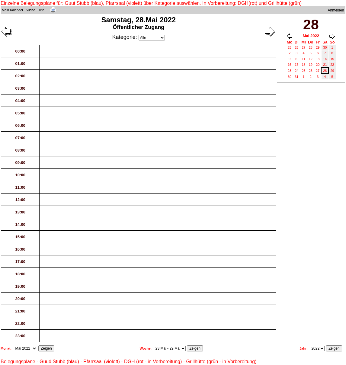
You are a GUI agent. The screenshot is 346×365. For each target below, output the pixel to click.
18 (303, 64)
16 (289, 64)
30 (325, 47)
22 (332, 64)
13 (317, 59)
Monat (5, 348)
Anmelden (336, 10)
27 (303, 47)
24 (296, 70)
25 (289, 47)
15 (332, 59)
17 (296, 64)
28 (310, 47)
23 (289, 70)
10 (296, 59)
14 (325, 59)
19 (310, 64)
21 (325, 64)
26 (296, 47)
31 (296, 76)
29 (317, 47)
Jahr (303, 348)
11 (303, 59)
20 (317, 64)
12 (310, 59)
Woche (145, 348)
